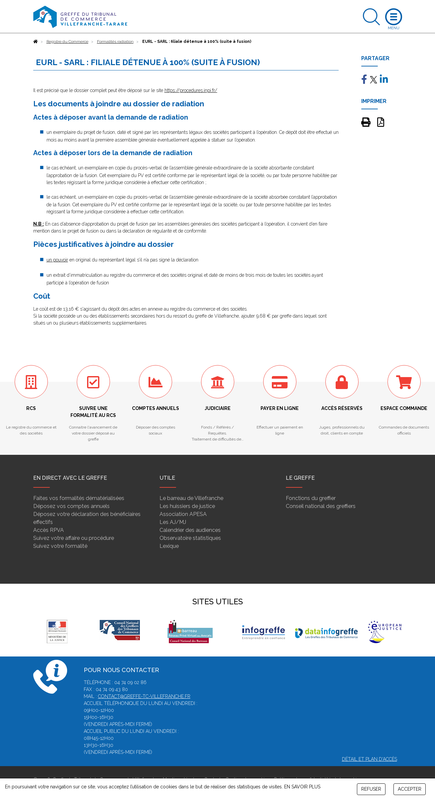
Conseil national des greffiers (321, 506)
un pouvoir (57, 259)
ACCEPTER (409, 789)
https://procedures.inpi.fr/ (190, 90)
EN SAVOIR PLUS (302, 786)
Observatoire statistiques (190, 538)
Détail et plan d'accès (369, 759)
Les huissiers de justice (187, 506)
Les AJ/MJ (173, 522)
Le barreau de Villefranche (191, 498)
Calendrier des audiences (190, 530)
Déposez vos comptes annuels (71, 506)
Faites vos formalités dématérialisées (78, 498)
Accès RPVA (48, 530)
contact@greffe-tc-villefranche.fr (144, 696)
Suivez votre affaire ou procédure (73, 538)
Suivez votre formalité (60, 546)
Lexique (169, 546)
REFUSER (371, 789)
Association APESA (183, 514)
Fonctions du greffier (311, 498)
